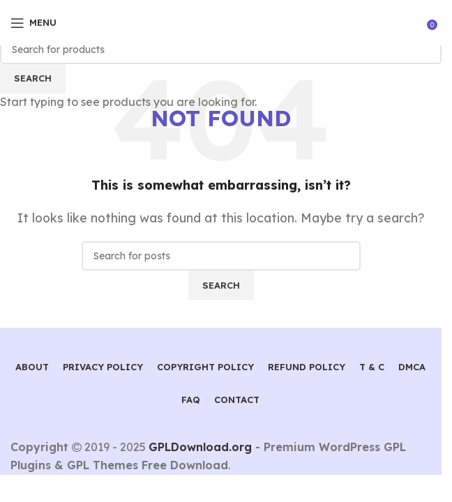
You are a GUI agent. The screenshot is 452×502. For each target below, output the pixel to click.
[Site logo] (220, 22)
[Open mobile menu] (33, 23)
